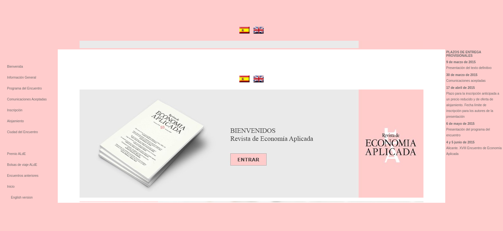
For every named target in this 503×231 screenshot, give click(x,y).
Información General (21, 77)
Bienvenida (15, 66)
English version (22, 197)
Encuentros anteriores (22, 175)
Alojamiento (15, 121)
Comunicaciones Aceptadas (27, 99)
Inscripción (14, 110)
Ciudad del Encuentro (22, 132)
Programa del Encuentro (24, 88)
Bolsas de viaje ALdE (22, 165)
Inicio (10, 186)
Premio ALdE (16, 154)
